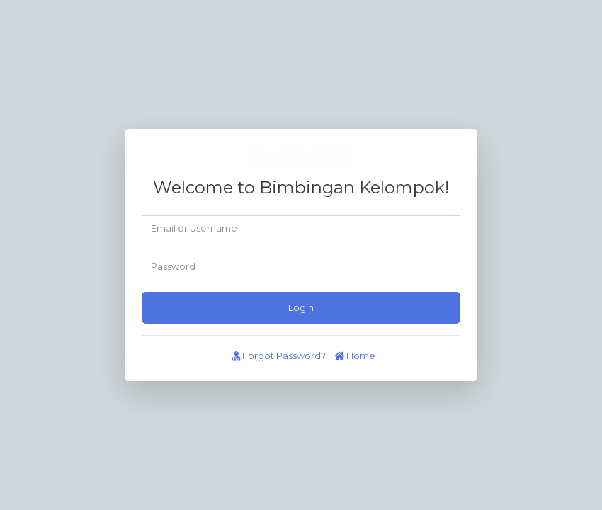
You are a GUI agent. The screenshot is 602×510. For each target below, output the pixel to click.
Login (301, 307)
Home (354, 356)
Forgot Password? (279, 356)
